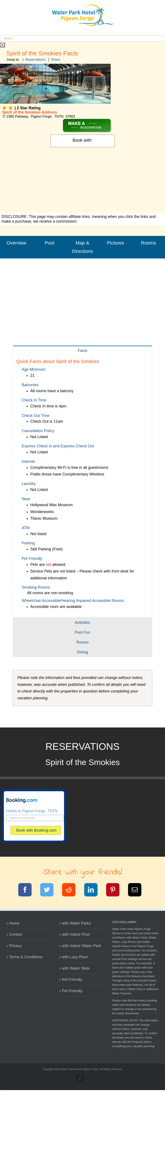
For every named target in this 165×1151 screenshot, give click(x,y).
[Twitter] (49, 890)
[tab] (82, 350)
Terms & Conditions (26, 957)
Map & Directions (82, 247)
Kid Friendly (72, 979)
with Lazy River (75, 957)
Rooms (148, 243)
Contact (15, 934)
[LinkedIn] (93, 890)
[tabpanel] (82, 486)
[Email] (137, 890)
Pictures (115, 243)
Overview (16, 243)
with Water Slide (76, 968)
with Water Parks (76, 923)
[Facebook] (27, 890)
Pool (49, 243)
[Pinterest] (115, 890)
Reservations (35, 59)
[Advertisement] (82, 180)
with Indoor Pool (76, 934)
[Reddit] (71, 890)
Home (14, 923)
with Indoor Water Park (81, 946)
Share (55, 59)
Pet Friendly (72, 991)
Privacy (15, 946)
